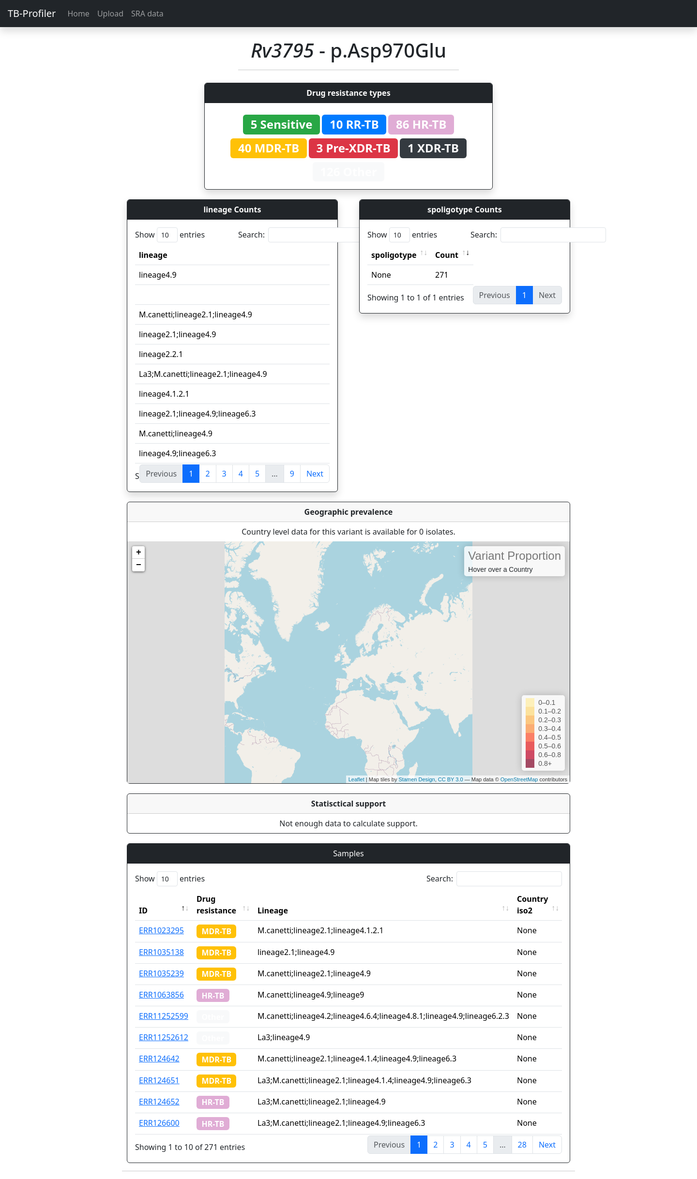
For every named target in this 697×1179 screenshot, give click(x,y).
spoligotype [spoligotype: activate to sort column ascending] (394, 255)
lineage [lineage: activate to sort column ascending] (153, 255)
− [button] (138, 565)
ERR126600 (159, 1123)
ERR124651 (159, 1080)
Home (78, 13)
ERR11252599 (163, 1016)
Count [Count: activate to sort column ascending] (446, 255)
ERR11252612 (163, 1037)
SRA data (147, 13)
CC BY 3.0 (450, 779)
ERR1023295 (161, 930)
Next (314, 473)
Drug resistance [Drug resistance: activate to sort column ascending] (216, 905)
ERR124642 (159, 1058)
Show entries (170, 234)
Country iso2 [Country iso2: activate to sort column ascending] (532, 905)
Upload (110, 13)
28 (522, 1144)
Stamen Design (416, 779)
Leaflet (356, 779)
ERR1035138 (161, 952)
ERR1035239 (161, 973)
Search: (306, 234)
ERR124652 (159, 1101)
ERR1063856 (161, 994)
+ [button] (138, 552)
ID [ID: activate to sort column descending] (143, 910)
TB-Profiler (32, 13)
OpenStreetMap (519, 779)
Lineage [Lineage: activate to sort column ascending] (273, 910)
